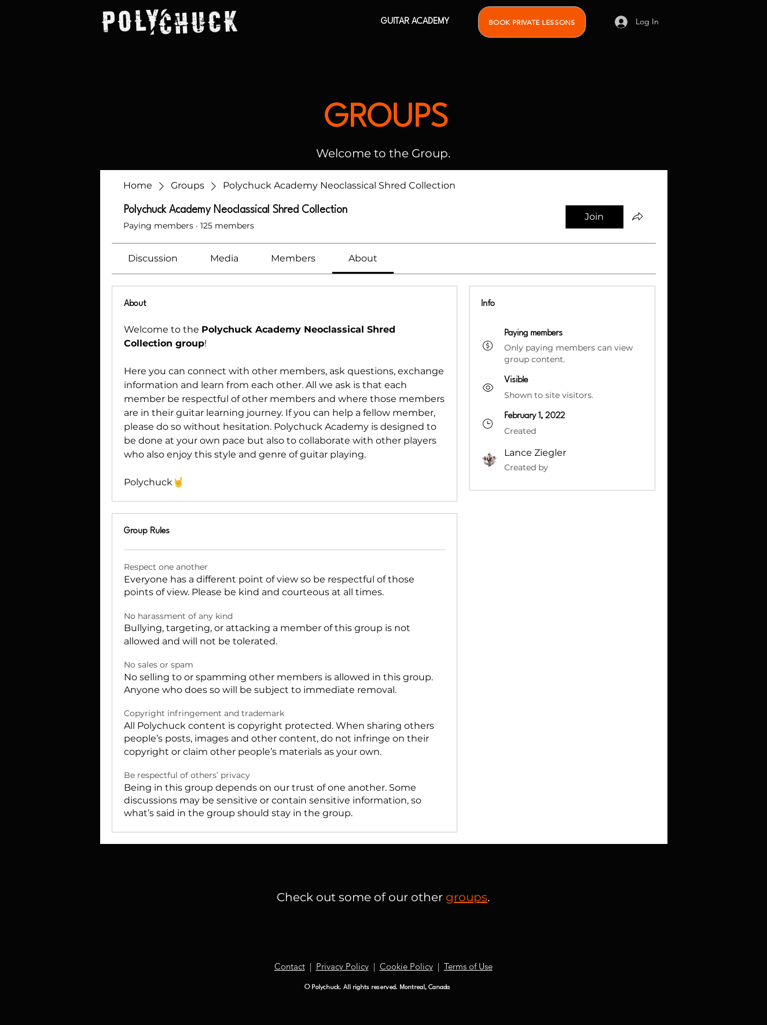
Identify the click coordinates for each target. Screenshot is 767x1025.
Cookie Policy (406, 966)
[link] (153, 258)
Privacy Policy (342, 966)
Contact (289, 966)
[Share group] (637, 216)
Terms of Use (468, 966)
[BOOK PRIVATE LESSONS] (532, 22)
